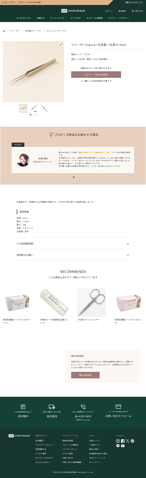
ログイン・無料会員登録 (96, 74)
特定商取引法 (41, 449)
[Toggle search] (121, 11)
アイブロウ (76, 18)
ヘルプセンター (68, 449)
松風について (94, 441)
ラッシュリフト (57, 18)
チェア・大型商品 (94, 18)
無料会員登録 (85, 375)
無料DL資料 (94, 449)
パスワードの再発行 (70, 445)
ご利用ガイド (94, 445)
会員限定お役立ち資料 (98, 454)
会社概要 (39, 441)
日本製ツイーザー (33, 31)
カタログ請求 (67, 454)
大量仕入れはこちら (134, 2)
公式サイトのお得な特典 (21, 2)
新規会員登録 (67, 441)
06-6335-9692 (83, 416)
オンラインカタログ (44, 458)
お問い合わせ (67, 458)
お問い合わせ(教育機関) (72, 462)
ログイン (108, 11)
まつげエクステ (24, 18)
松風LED (41, 18)
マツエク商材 (41, 454)
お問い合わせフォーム (118, 416)
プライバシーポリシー (44, 445)
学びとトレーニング (97, 458)
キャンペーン (94, 462)
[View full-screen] (61, 44)
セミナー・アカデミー (119, 18)
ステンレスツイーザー (56, 31)
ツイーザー (15, 31)
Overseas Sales (42, 462)
